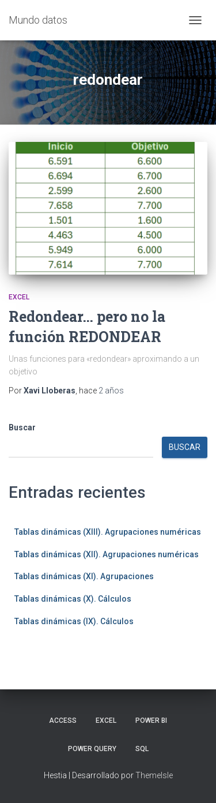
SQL (142, 749)
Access (63, 720)
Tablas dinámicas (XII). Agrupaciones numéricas (106, 554)
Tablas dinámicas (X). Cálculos (72, 598)
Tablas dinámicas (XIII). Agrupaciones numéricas (107, 531)
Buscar (22, 427)
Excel (19, 297)
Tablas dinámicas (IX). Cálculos (74, 621)
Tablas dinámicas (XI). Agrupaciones (84, 576)
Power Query (92, 749)
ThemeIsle (154, 775)
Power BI (151, 720)
